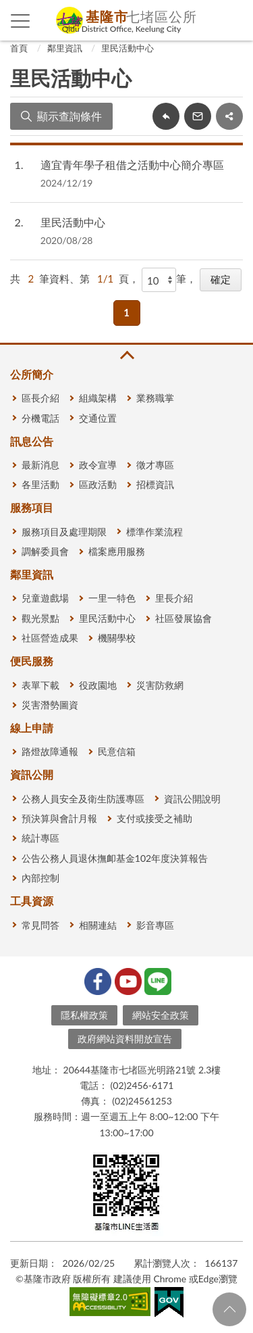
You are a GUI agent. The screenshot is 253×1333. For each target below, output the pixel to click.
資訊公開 (31, 774)
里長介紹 (174, 598)
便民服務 (31, 660)
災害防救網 (160, 685)
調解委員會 (45, 551)
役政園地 (98, 685)
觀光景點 (40, 618)
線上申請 (31, 727)
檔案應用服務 (116, 551)
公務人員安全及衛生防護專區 (83, 798)
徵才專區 (155, 464)
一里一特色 (112, 598)
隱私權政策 (84, 1015)
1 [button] (126, 312)
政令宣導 (98, 464)
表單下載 (40, 685)
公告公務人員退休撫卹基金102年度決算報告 (115, 858)
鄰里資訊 (64, 48)
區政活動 (98, 484)
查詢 (233, 20)
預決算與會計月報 (59, 818)
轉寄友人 (197, 116)
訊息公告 (31, 441)
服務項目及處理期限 (64, 531)
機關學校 (117, 638)
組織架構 (98, 398)
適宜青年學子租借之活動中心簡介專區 (132, 164)
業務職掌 (155, 398)
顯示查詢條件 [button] (69, 116)
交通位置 (98, 418)
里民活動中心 (127, 48)
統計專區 (40, 838)
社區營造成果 (50, 638)
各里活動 (40, 484)
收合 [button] (126, 355)
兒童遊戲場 (45, 598)
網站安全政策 (160, 1015)
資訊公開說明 (192, 798)
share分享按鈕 (229, 116)
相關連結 (98, 925)
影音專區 (155, 925)
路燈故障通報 (50, 751)
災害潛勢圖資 (50, 704)
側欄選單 (20, 21)
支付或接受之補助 (154, 818)
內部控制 (40, 877)
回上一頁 (165, 116)
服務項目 (31, 507)
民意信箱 (117, 751)
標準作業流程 (154, 531)
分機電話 (40, 418)
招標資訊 (155, 484)
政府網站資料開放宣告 (125, 1038)
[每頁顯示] (159, 280)
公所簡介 (31, 374)
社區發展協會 (183, 618)
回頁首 (229, 1309)
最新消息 (40, 464)
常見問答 (40, 925)
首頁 (19, 48)
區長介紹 (40, 398)
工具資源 (31, 900)
